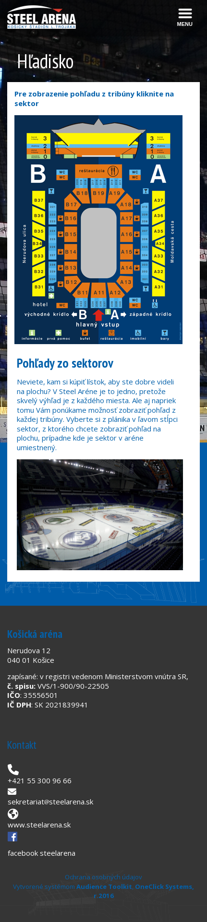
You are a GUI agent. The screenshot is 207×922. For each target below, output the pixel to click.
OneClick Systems (163, 886)
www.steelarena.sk (39, 824)
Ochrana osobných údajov (103, 877)
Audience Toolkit (104, 886)
